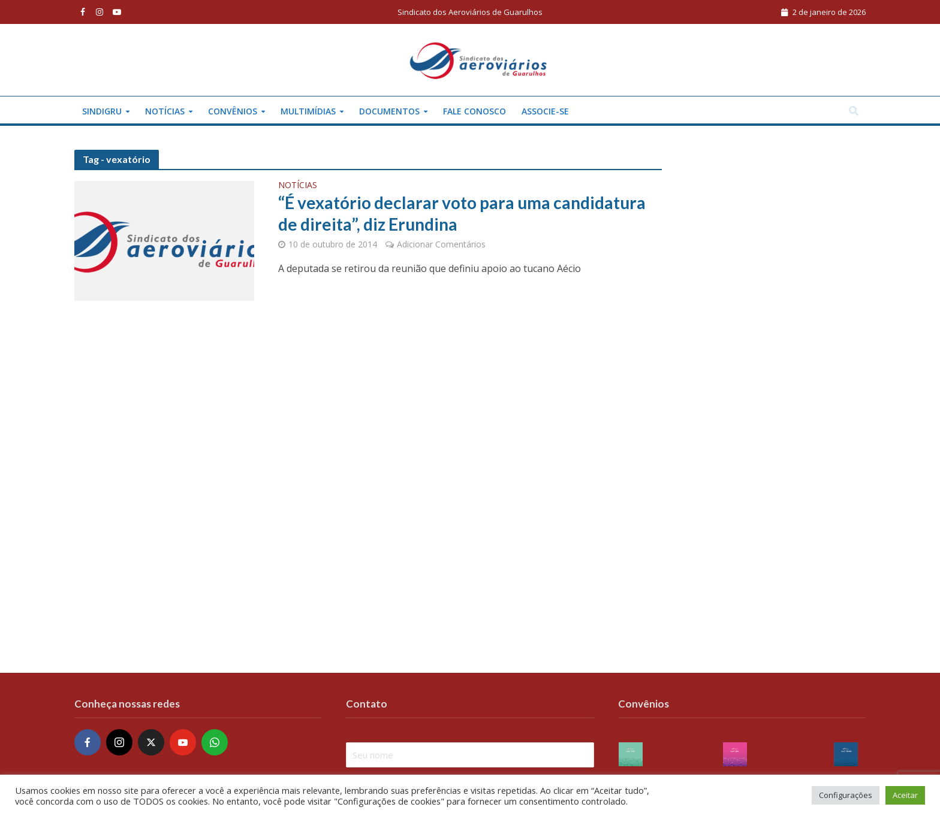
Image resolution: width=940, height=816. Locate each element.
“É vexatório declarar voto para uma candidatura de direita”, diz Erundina (462, 213)
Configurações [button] (845, 795)
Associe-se (545, 111)
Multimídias (308, 111)
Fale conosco (474, 111)
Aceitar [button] (905, 795)
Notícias (165, 111)
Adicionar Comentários (441, 244)
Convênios (232, 111)
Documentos (389, 111)
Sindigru (102, 111)
